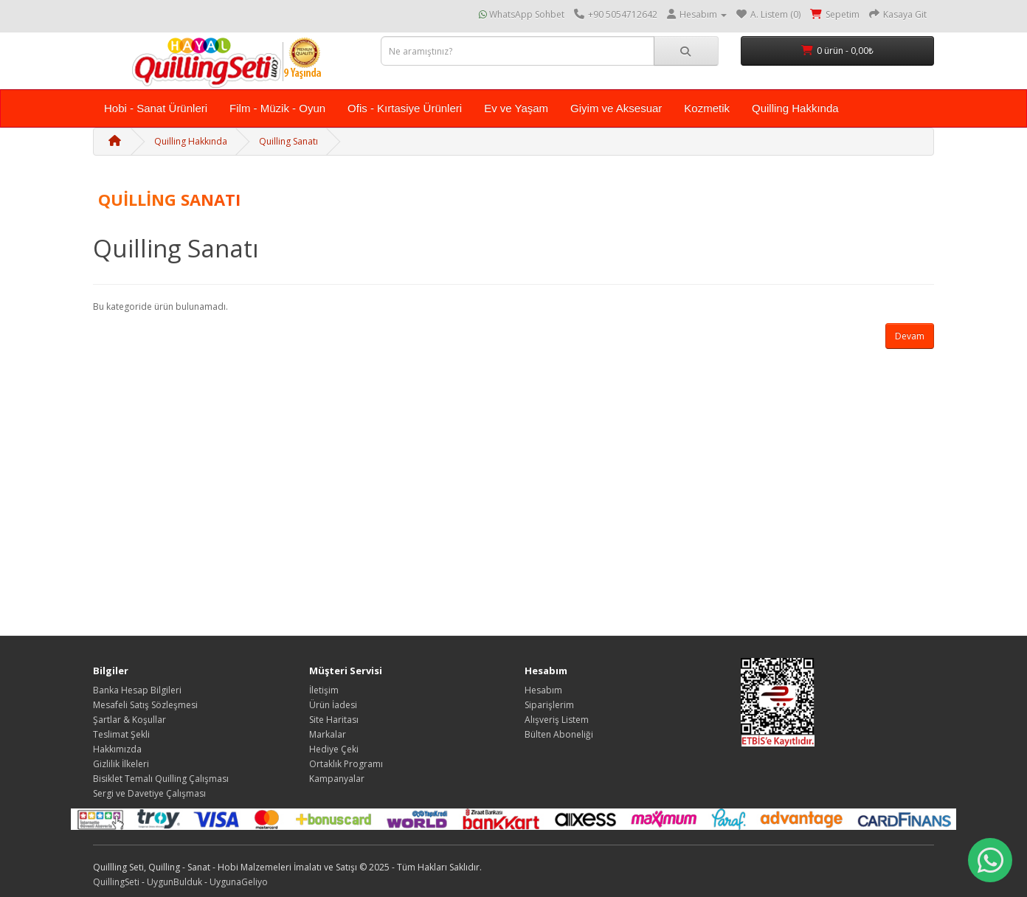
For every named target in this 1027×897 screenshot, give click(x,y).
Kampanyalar (336, 778)
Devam (909, 336)
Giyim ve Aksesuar (616, 108)
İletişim (324, 690)
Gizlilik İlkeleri (121, 764)
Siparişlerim (549, 705)
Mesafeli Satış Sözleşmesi (145, 705)
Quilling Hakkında (795, 108)
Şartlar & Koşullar (129, 719)
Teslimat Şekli (121, 734)
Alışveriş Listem (557, 719)
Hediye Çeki (334, 749)
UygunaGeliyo (239, 882)
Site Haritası (334, 719)
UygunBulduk (174, 882)
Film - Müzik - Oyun (277, 108)
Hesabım (543, 690)
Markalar (327, 734)
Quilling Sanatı (288, 141)
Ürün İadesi (333, 705)
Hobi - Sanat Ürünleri (155, 108)
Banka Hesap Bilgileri (137, 690)
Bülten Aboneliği (559, 734)
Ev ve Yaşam (516, 108)
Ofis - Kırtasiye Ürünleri (404, 108)
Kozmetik (707, 108)
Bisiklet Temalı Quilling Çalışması (161, 778)
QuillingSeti (116, 882)
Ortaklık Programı (346, 764)
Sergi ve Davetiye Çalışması (149, 793)
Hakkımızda (117, 749)
